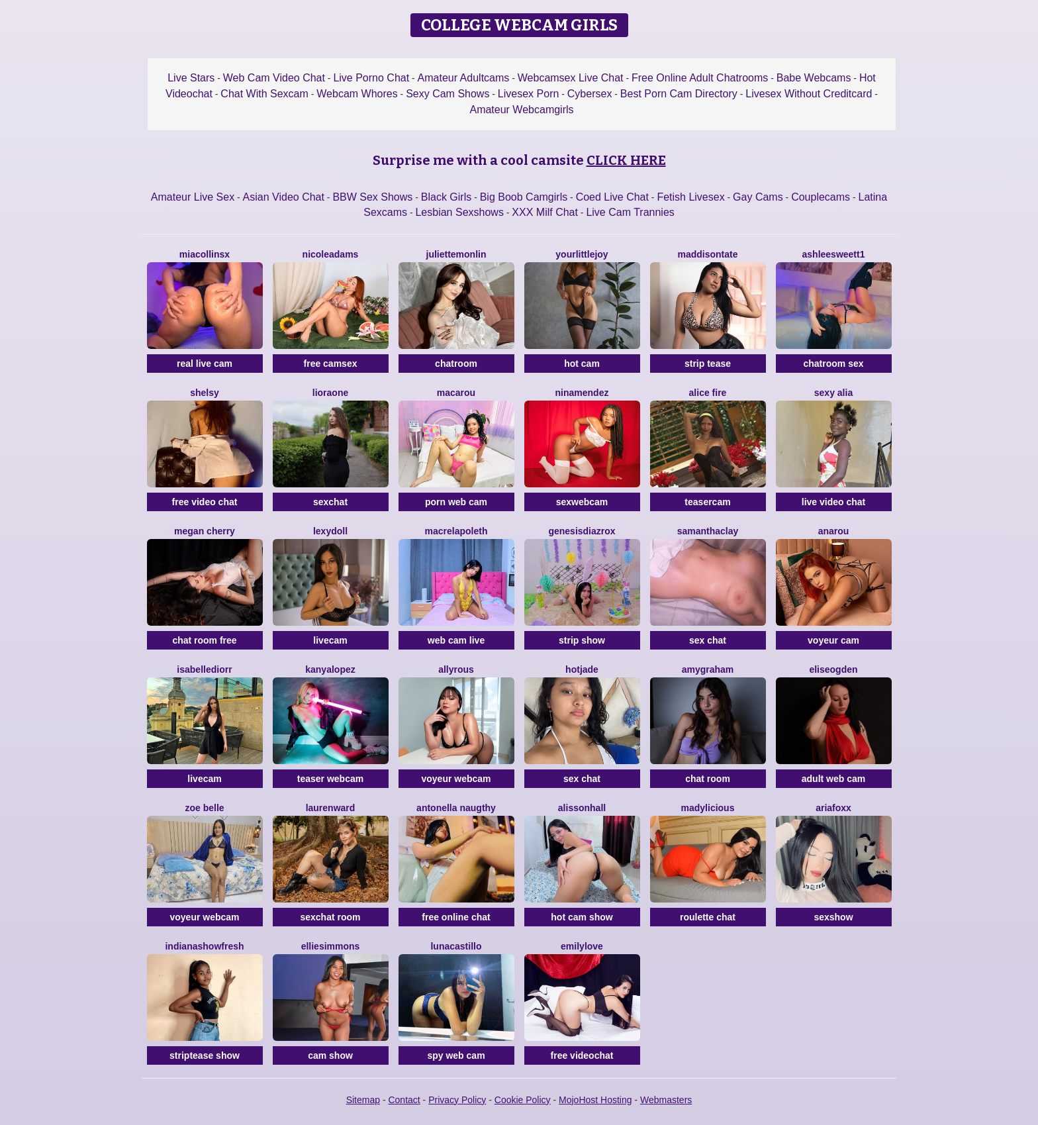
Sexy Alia (833, 392)
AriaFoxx (833, 808)
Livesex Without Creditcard (808, 93)
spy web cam (456, 1055)
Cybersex (589, 93)
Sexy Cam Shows (447, 93)
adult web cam (833, 778)
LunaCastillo (455, 946)
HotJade (581, 669)
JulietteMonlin (456, 254)
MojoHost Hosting (595, 1100)
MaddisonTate (707, 254)
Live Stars (190, 77)
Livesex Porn (528, 93)
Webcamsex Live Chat (571, 77)
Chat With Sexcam (264, 93)
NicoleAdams (331, 254)
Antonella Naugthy (456, 808)
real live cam (204, 363)
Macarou (456, 392)
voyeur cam (833, 640)
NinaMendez (582, 392)
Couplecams (820, 197)
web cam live (456, 640)
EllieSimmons (330, 946)
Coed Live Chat (612, 197)
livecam (330, 640)
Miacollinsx (204, 254)
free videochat (582, 1055)
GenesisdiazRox (581, 531)
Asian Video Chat (283, 197)
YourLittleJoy (581, 254)
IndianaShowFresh (204, 946)
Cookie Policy (523, 1100)
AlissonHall (582, 808)
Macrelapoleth (456, 531)
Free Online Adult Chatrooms (700, 77)
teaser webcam (330, 778)
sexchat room (330, 917)
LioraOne (330, 392)
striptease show (204, 1055)
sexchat (330, 502)
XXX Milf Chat (545, 212)
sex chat (707, 640)
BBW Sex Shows (372, 197)
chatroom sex (833, 363)
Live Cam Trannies (630, 212)
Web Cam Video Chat (274, 77)
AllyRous (456, 669)
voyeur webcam (456, 778)
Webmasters (666, 1100)
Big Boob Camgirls (524, 197)
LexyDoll (330, 531)
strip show (582, 640)
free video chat (205, 502)
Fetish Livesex (690, 197)
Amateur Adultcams (464, 77)
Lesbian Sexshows (459, 212)
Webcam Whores (356, 93)
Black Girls (446, 197)
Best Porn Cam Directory (678, 93)
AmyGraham (708, 669)
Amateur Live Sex (192, 197)
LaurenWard (330, 808)
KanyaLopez (330, 669)
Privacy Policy (457, 1100)
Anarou (833, 531)
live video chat (833, 502)
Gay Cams (758, 197)
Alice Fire (708, 392)
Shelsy (204, 392)
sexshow (833, 917)
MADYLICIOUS (708, 808)
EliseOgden (833, 669)
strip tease (707, 363)
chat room (707, 778)
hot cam (582, 363)
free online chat (456, 917)
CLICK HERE (626, 160)
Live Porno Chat (371, 77)
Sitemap (363, 1100)
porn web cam (456, 502)
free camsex (330, 363)
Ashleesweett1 (833, 254)
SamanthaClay (708, 531)
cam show (330, 1055)
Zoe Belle (204, 808)
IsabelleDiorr (204, 669)
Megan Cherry (204, 531)
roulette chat (707, 917)
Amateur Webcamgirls (521, 109)
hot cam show (581, 917)
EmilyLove (582, 946)
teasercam (707, 502)
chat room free (204, 640)
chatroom (456, 363)
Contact (404, 1100)
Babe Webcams (814, 77)
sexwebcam (582, 502)
